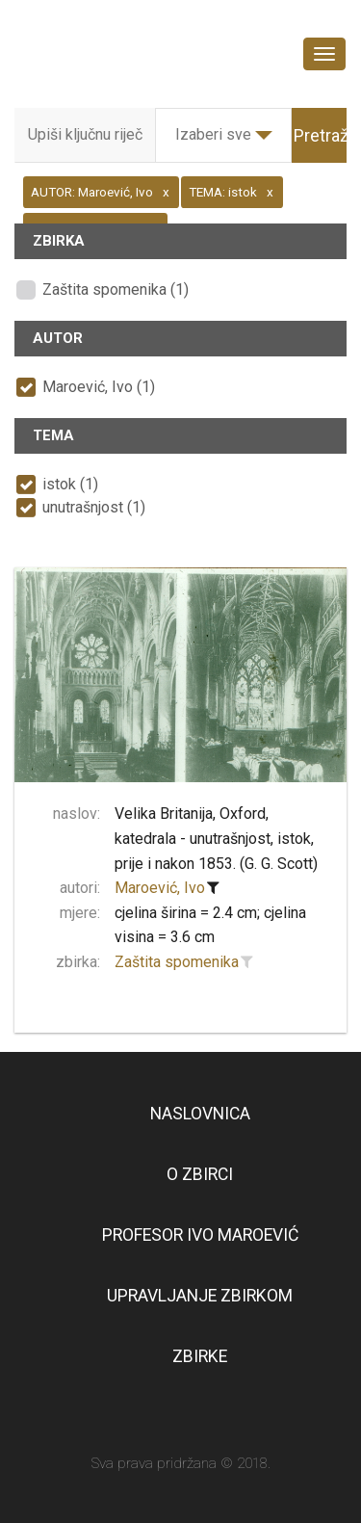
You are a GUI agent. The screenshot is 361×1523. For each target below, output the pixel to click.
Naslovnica (200, 1113)
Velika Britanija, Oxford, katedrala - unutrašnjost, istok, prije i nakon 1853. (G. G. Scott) (216, 838)
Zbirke (199, 1356)
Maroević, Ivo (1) (98, 387)
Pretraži (323, 135)
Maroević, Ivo (160, 888)
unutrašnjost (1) (93, 507)
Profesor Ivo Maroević (200, 1235)
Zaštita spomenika (177, 962)
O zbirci (200, 1174)
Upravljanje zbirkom (200, 1295)
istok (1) (70, 484)
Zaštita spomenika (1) (115, 289)
